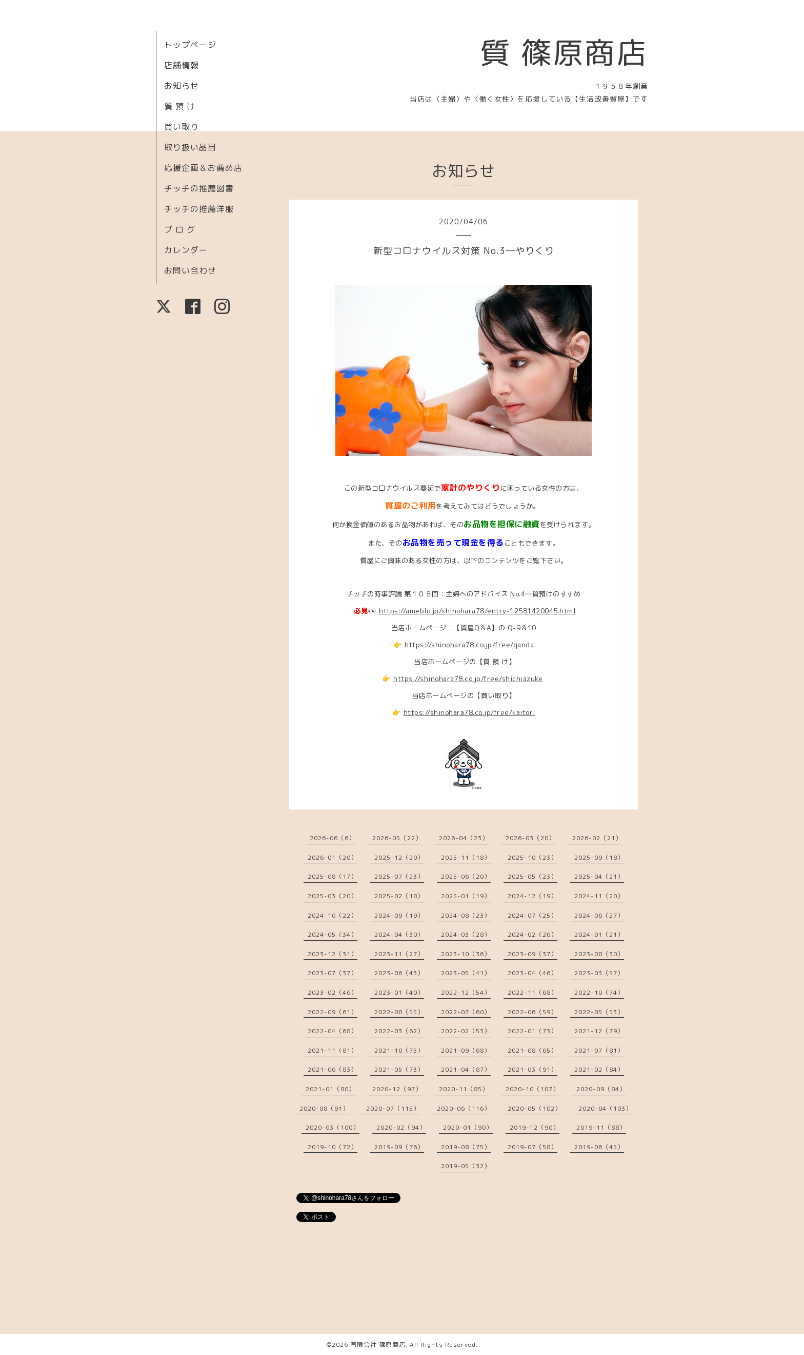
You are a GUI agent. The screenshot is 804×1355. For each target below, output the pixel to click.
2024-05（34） (332, 934)
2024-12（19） (532, 896)
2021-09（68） (466, 1050)
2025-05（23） (532, 876)
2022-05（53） (599, 1012)
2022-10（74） (599, 992)
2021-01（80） (330, 1089)
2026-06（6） (332, 838)
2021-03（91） (532, 1069)
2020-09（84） (601, 1089)
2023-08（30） (599, 954)
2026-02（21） (597, 838)
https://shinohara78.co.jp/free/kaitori (469, 712)
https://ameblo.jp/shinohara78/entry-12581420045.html (477, 610)
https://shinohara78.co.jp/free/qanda (469, 644)
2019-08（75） (466, 1147)
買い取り (181, 126)
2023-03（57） (599, 973)
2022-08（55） (399, 1012)
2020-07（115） (393, 1108)
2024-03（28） (466, 934)
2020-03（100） (332, 1127)
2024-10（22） (332, 915)
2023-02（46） (332, 992)
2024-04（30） (399, 934)
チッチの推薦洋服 (199, 209)
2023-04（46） (532, 973)
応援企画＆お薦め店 (203, 167)
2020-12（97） (397, 1089)
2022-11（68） (532, 992)
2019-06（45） (599, 1147)
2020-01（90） (468, 1127)
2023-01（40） (399, 992)
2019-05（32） (466, 1166)
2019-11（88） (601, 1127)
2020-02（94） (401, 1127)
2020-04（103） (605, 1108)
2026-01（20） (332, 857)
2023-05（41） (466, 973)
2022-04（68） (332, 1031)
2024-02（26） (532, 934)
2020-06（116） (464, 1108)
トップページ (190, 44)
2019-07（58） (532, 1147)
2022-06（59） (532, 1012)
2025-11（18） (466, 857)
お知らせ (181, 85)
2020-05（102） (534, 1108)
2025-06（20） (466, 876)
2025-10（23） (532, 857)
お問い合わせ (190, 270)
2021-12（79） (599, 1031)
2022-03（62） (399, 1031)
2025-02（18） (399, 896)
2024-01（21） (599, 934)
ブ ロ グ (179, 229)
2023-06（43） (399, 973)
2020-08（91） (324, 1108)
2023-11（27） (399, 954)
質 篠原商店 (563, 52)
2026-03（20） (530, 838)
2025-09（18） (599, 857)
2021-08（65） (532, 1050)
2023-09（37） (532, 954)
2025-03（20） (332, 896)
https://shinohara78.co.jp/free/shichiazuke (467, 678)
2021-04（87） (466, 1069)
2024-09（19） (399, 915)
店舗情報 (181, 65)
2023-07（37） (332, 973)
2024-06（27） (599, 915)
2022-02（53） (466, 1031)
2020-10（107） (532, 1089)
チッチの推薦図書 (199, 188)
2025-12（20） (399, 857)
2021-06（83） (332, 1069)
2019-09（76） (399, 1147)
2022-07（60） (466, 1012)
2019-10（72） (332, 1147)
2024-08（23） (466, 915)
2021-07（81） (599, 1050)
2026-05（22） (397, 838)
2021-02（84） (599, 1069)
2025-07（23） (399, 876)
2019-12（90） (534, 1127)
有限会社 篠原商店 (378, 1344)
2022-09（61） (332, 1012)
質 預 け (179, 106)
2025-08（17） (332, 876)
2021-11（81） (332, 1050)
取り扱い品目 (190, 147)
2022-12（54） (466, 992)
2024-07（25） (532, 915)
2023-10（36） (466, 954)
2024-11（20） (599, 896)
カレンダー (186, 250)
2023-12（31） (332, 954)
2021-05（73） (399, 1069)
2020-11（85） (464, 1089)
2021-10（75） (399, 1050)
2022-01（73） (532, 1031)
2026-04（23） (464, 838)
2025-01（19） (466, 896)
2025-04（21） (599, 876)
